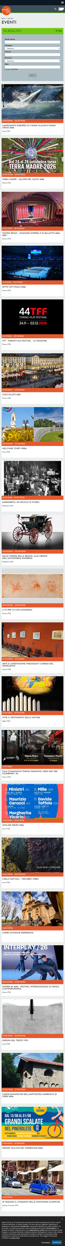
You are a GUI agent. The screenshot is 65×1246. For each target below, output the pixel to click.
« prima (5, 1218)
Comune (8, 52)
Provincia (8, 58)
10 (58, 1218)
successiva (28, 1224)
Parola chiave (10, 39)
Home (3, 18)
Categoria (8, 45)
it (59, 9)
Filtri (60, 31)
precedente (16, 1218)
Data (7, 64)
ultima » (37, 1224)
